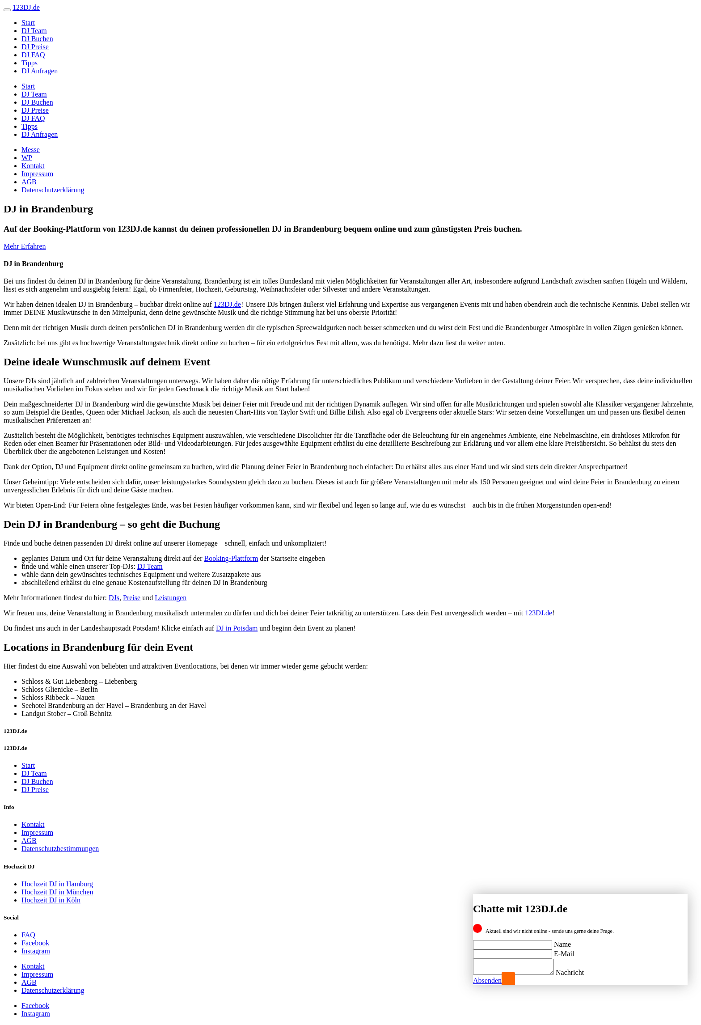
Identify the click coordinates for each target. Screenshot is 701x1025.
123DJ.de (227, 304)
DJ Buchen (37, 38)
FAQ (28, 935)
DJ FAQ (33, 55)
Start (28, 22)
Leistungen (170, 597)
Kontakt (33, 165)
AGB (29, 182)
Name (562, 941)
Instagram (35, 951)
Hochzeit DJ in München (57, 892)
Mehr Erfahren (25, 246)
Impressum (37, 174)
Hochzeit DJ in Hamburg (57, 884)
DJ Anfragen (39, 71)
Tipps (29, 63)
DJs (114, 597)
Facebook (35, 943)
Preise (131, 597)
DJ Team (34, 30)
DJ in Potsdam (237, 628)
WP (26, 157)
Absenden (487, 980)
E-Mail (564, 951)
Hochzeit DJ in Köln (50, 900)
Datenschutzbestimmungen (60, 848)
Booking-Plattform (231, 558)
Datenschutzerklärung (52, 190)
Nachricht (579, 972)
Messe (30, 149)
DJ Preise (35, 47)
